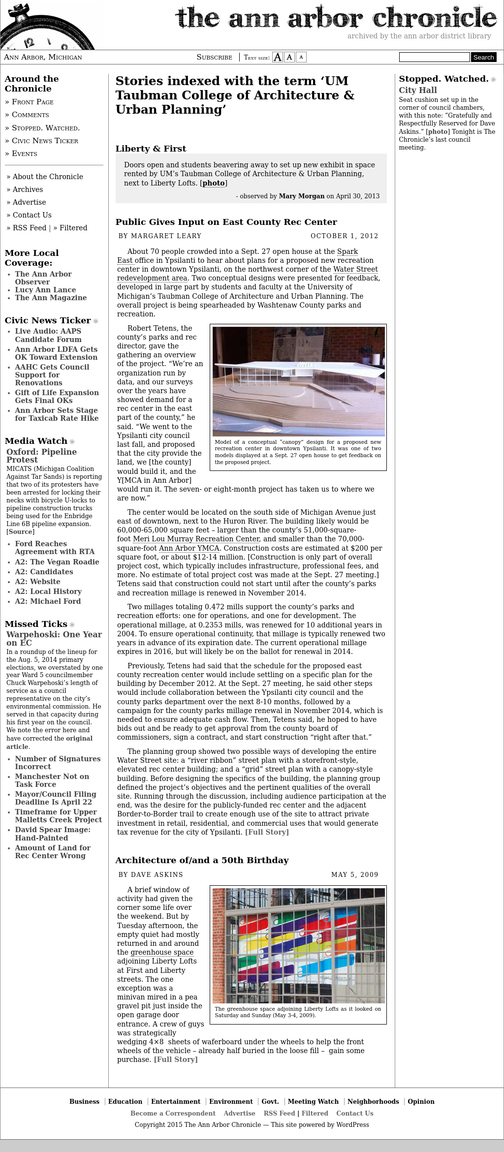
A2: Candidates (44, 572)
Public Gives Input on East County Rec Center (226, 222)
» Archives (24, 189)
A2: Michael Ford (48, 601)
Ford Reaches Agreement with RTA (55, 548)
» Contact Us (29, 215)
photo (214, 183)
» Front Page (29, 101)
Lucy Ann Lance (45, 290)
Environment (231, 1101)
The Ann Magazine (51, 298)
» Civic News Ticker (41, 140)
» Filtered (70, 228)
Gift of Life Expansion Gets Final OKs (57, 397)
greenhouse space (161, 952)
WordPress (352, 1124)
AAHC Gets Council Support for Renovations (52, 375)
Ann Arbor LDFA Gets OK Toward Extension (56, 353)
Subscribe (214, 57)
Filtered (315, 1113)
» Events (21, 153)
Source (20, 531)
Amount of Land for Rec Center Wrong (53, 852)
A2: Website (38, 582)
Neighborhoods (373, 1101)
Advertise (239, 1113)
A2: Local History (48, 591)
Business (84, 1101)
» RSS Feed (26, 228)
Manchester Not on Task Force (52, 780)
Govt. (270, 1101)
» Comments (27, 114)
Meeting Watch (313, 1101)
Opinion (421, 1101)
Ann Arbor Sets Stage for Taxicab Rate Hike (57, 414)
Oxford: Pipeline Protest (41, 456)
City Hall (418, 90)
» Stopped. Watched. (42, 128)
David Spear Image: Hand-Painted (53, 833)
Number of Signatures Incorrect (58, 763)
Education (125, 1101)
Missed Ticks (36, 624)
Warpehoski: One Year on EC (54, 638)
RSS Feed (279, 1113)
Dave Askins (157, 875)
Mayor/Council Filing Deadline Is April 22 (55, 798)
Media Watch (36, 441)
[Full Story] (267, 832)
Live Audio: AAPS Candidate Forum (48, 335)
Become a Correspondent (173, 1113)
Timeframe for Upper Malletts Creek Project (58, 816)
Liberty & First (151, 149)
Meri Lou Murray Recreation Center (196, 539)
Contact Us (355, 1113)
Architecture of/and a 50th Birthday (202, 860)
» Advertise (26, 202)
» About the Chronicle (44, 177)
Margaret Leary (166, 236)
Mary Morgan (302, 196)
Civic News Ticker (48, 320)
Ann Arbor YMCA (189, 548)
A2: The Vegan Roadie (57, 562)
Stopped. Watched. (444, 79)
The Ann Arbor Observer (43, 278)
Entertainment (176, 1101)
